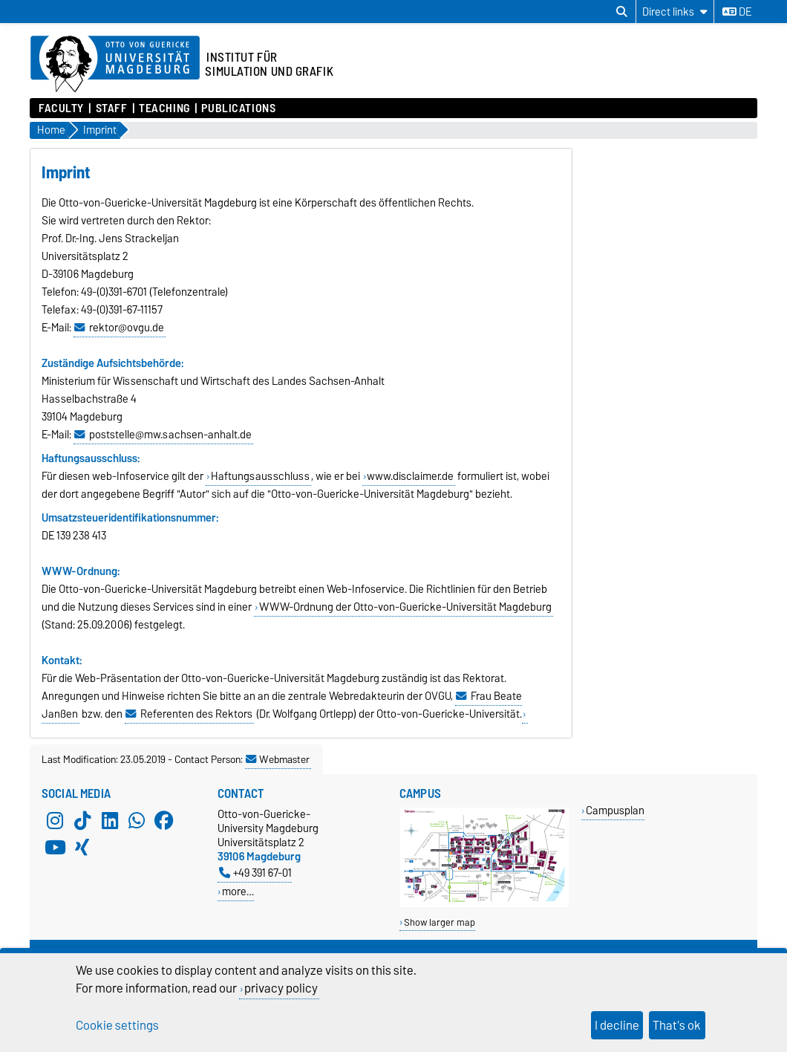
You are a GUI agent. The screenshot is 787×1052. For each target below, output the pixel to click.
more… (238, 891)
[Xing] (82, 847)
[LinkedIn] (110, 820)
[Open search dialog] (621, 12)
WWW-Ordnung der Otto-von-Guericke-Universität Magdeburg (405, 607)
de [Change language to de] (736, 12)
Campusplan (615, 810)
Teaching (164, 108)
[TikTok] (82, 820)
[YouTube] (55, 847)
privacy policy (281, 988)
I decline (617, 1025)
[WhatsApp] (136, 820)
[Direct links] (674, 11)
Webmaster (278, 759)
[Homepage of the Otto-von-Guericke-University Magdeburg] (115, 64)
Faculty (61, 108)
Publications (238, 108)
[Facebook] (164, 820)
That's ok (677, 1025)
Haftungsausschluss (260, 476)
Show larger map (439, 922)
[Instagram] (55, 820)
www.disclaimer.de (410, 476)
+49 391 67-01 (255, 872)
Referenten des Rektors (196, 714)
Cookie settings (117, 1025)
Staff (112, 108)
